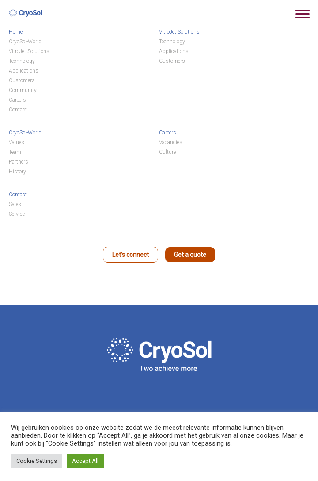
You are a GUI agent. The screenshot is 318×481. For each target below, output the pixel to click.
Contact (18, 110)
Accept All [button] (85, 461)
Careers (17, 100)
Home (16, 32)
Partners (18, 162)
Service (17, 214)
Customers (22, 80)
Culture (167, 152)
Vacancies (170, 142)
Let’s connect (130, 254)
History (17, 171)
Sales (15, 204)
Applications (23, 71)
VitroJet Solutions (29, 51)
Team (15, 152)
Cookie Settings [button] (36, 461)
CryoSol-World (25, 41)
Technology (22, 61)
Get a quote (190, 254)
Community (23, 90)
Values (16, 142)
